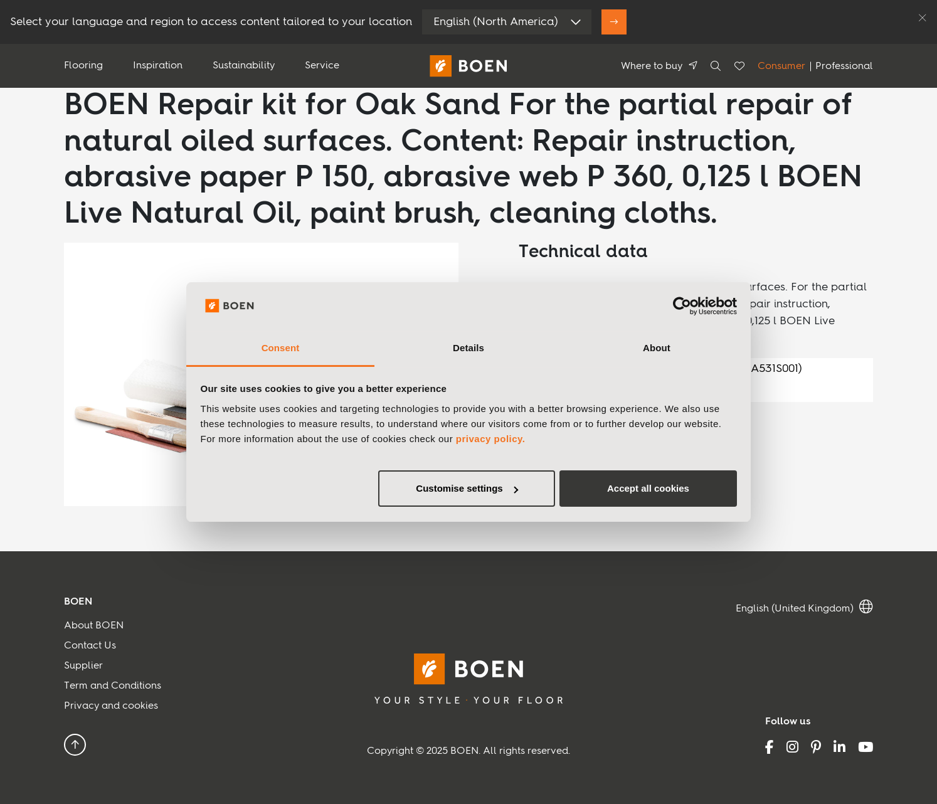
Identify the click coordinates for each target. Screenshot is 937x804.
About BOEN (94, 626)
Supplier (83, 666)
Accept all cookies (648, 488)
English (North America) (495, 22)
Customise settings (466, 488)
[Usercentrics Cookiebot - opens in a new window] (682, 306)
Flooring (83, 66)
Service (322, 66)
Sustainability (244, 66)
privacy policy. (491, 438)
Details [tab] (468, 347)
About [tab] (656, 347)
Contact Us (90, 646)
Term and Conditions (112, 686)
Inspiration (158, 66)
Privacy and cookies (111, 706)
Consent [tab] (281, 347)
